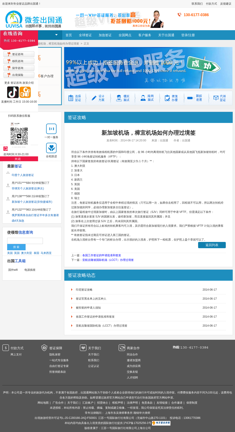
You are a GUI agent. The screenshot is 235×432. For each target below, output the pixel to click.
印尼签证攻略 (84, 289)
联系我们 (197, 3)
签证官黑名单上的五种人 (91, 298)
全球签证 (85, 35)
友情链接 (162, 402)
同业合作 (132, 354)
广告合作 (58, 402)
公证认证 (93, 366)
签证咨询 (17, 54)
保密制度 (191, 402)
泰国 (36, 253)
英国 (17, 253)
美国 (10, 253)
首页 (68, 35)
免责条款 (147, 402)
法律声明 (132, 402)
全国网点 (125, 35)
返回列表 (211, 245)
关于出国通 (166, 35)
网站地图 (43, 402)
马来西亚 (46, 253)
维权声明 (117, 402)
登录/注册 (188, 35)
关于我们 (93, 354)
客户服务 (144, 35)
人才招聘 (132, 377)
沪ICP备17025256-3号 (137, 423)
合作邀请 (176, 402)
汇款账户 (87, 402)
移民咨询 (17, 61)
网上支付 (16, 354)
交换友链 (132, 371)
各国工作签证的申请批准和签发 (101, 255)
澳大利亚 (26, 253)
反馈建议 (225, 3)
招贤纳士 (102, 402)
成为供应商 (134, 366)
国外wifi (13, 269)
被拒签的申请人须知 (88, 307)
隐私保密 (54, 354)
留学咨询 (17, 68)
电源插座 (30, 269)
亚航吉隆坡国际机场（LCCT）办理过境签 (108, 260)
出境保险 (17, 75)
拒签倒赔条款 (57, 371)
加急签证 (105, 35)
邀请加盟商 (134, 360)
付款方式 (211, 3)
